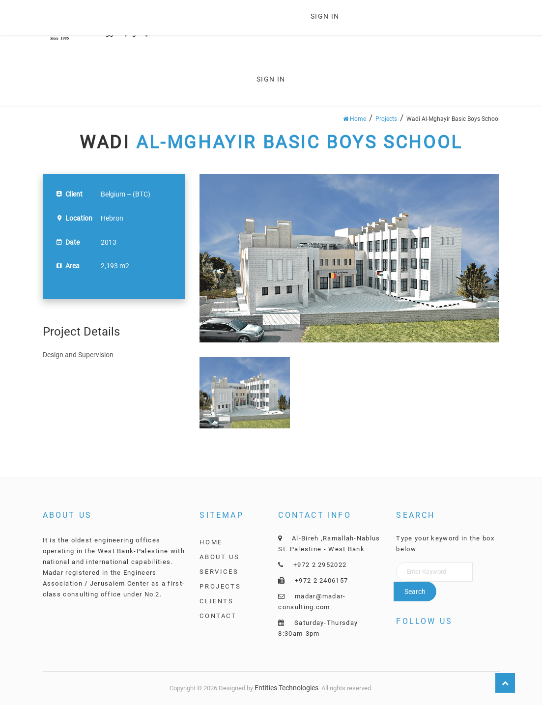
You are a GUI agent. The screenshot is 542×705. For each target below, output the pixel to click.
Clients (216, 601)
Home (354, 118)
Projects (386, 118)
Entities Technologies (286, 688)
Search (415, 591)
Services (219, 571)
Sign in (325, 16)
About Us (219, 557)
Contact (218, 616)
